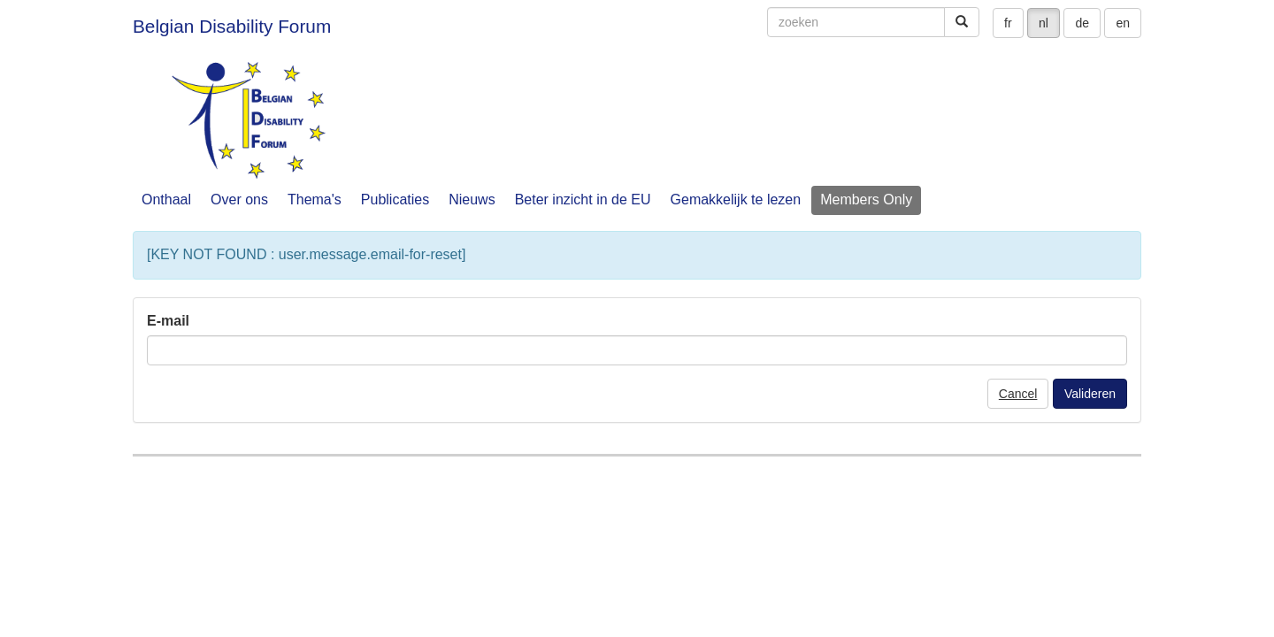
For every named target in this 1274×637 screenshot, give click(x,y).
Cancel (1018, 394)
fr (1008, 23)
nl (1043, 23)
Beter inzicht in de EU (583, 199)
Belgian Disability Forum (232, 26)
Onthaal (166, 199)
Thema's (315, 199)
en (1123, 23)
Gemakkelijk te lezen (736, 199)
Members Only (866, 199)
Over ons (239, 199)
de (1082, 23)
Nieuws (472, 199)
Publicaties (395, 199)
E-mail (168, 320)
